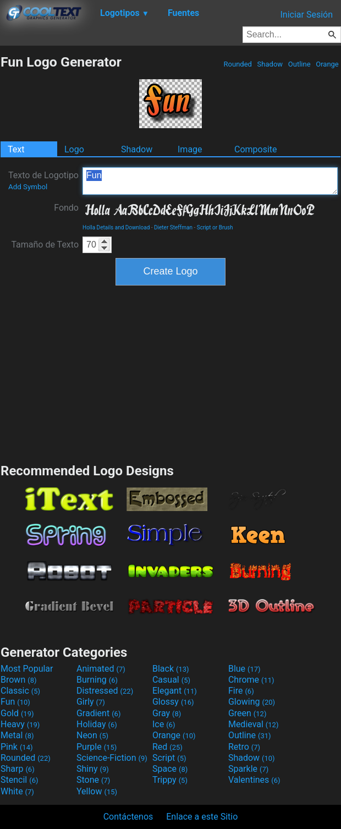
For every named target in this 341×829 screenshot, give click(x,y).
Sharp (18, 769)
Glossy (173, 701)
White (17, 791)
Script (169, 758)
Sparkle (248, 769)
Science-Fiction (111, 758)
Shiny (92, 769)
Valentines (254, 780)
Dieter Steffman (173, 227)
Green (247, 713)
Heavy (20, 724)
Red (167, 747)
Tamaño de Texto (45, 244)
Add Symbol (27, 187)
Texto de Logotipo (43, 180)
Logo (74, 149)
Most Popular (27, 668)
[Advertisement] (170, 373)
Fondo (66, 207)
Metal (17, 735)
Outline (299, 64)
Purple (96, 747)
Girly (90, 701)
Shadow (269, 64)
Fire (241, 690)
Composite (255, 149)
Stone (93, 780)
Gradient (98, 713)
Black (170, 668)
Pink (17, 747)
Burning (97, 679)
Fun (210, 181)
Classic (20, 690)
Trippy (170, 780)
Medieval (253, 724)
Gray (166, 713)
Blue (244, 668)
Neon (92, 735)
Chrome (251, 679)
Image (190, 149)
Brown (18, 679)
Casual (171, 679)
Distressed (104, 690)
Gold (17, 713)
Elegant (174, 690)
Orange (327, 64)
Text (16, 149)
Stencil (19, 780)
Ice (163, 724)
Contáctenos (128, 816)
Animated (100, 668)
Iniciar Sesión (306, 14)
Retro (244, 747)
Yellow (96, 791)
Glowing (251, 701)
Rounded (238, 64)
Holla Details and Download (116, 227)
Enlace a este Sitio (202, 816)
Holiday (96, 724)
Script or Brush (215, 227)
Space (170, 769)
